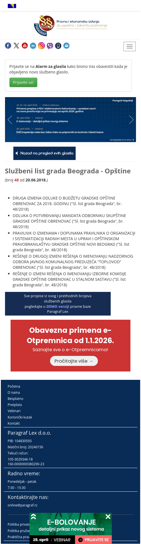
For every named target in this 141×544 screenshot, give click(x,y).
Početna (14, 386)
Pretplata (15, 404)
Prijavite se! (23, 82)
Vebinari (14, 410)
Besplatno (15, 398)
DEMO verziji (57, 306)
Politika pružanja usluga (26, 530)
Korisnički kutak (20, 417)
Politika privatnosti (22, 524)
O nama (14, 392)
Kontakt (14, 423)
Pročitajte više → (74, 361)
